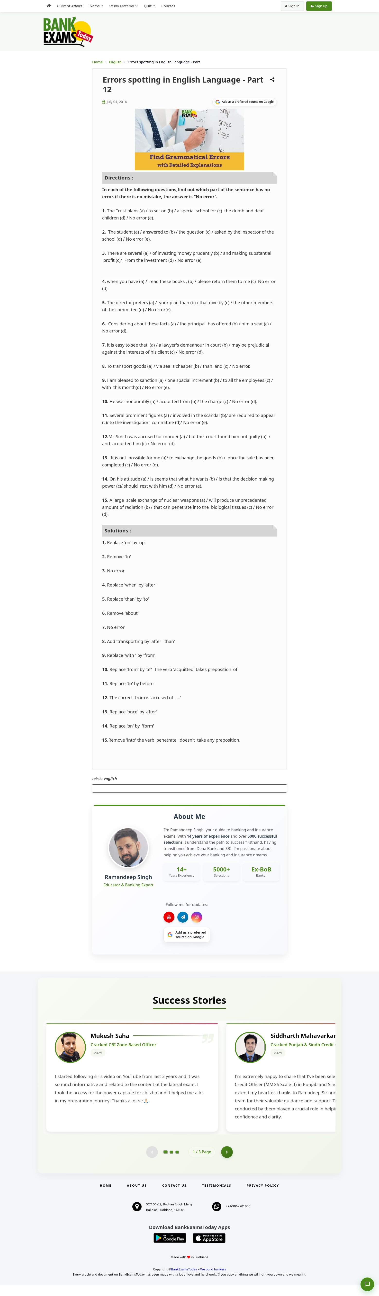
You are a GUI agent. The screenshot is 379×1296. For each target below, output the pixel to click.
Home (97, 61)
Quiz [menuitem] (148, 5)
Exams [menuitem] (93, 5)
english (110, 778)
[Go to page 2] (171, 1162)
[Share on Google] (244, 102)
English (115, 61)
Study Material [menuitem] (121, 5)
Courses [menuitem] (168, 5)
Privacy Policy (263, 1196)
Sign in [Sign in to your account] (292, 6)
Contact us (174, 1196)
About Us (137, 1196)
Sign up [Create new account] (319, 6)
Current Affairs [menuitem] (69, 5)
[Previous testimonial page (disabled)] (152, 1162)
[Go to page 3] (177, 1162)
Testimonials (216, 1196)
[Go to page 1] (165, 1162)
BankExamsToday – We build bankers (198, 1280)
